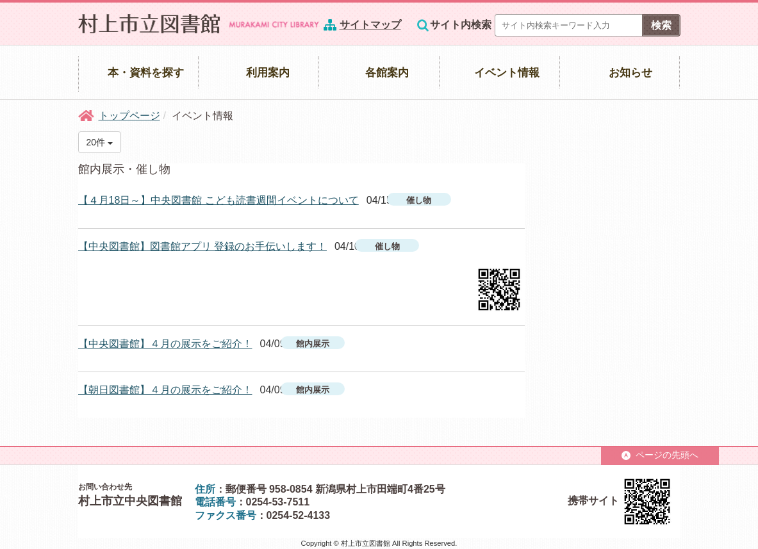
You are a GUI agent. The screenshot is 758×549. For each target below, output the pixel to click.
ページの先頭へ (660, 455)
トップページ (129, 115)
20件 (100, 142)
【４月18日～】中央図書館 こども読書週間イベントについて (218, 200)
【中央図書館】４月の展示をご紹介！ (165, 343)
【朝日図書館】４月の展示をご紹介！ (165, 389)
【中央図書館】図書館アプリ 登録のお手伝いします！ (202, 246)
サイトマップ (370, 24)
